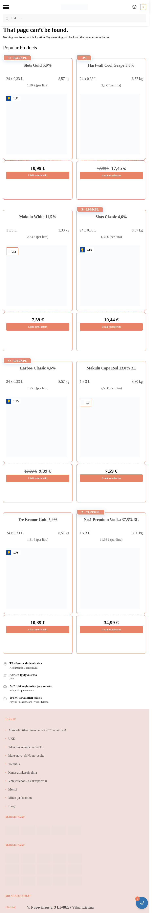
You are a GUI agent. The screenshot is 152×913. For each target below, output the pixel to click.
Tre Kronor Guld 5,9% (38, 520)
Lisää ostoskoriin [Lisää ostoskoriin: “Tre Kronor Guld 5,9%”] (37, 629)
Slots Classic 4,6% (111, 217)
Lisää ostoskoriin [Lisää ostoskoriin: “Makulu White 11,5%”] (37, 326)
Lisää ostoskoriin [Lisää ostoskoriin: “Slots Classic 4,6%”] (111, 326)
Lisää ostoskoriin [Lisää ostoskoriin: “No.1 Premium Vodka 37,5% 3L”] (111, 629)
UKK (11, 739)
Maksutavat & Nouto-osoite (26, 755)
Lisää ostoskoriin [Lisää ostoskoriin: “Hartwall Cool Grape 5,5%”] (111, 175)
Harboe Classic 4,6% (38, 368)
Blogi (12, 806)
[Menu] (9, 7)
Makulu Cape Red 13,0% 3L (111, 368)
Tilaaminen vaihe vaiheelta (25, 747)
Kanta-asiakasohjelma (22, 772)
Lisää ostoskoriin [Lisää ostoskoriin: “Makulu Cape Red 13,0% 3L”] (111, 478)
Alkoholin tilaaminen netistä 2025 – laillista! (37, 730)
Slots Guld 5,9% (38, 65)
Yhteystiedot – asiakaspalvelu (27, 781)
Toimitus (14, 764)
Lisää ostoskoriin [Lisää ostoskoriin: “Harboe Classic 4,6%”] (37, 478)
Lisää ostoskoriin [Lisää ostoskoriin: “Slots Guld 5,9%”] (37, 175)
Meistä (12, 789)
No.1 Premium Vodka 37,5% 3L (111, 520)
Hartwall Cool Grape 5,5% (111, 65)
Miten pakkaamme (20, 798)
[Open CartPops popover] (142, 903)
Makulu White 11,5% (37, 217)
